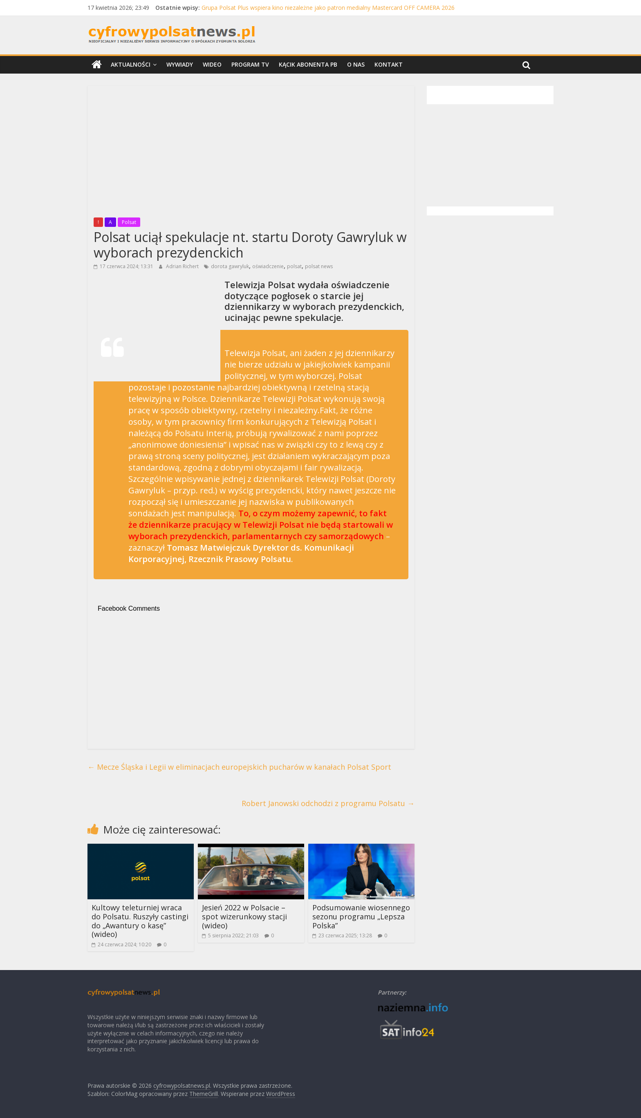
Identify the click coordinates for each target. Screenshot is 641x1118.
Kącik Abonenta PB (308, 64)
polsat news (319, 266)
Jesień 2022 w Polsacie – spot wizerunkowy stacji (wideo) (244, 916)
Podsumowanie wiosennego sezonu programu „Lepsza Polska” (361, 916)
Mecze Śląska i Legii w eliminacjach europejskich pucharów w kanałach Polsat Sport (239, 767)
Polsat (129, 222)
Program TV (250, 64)
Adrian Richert (183, 266)
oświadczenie (268, 266)
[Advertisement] (251, 149)
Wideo (212, 64)
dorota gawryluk (230, 266)
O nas (356, 64)
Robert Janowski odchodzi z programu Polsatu (328, 803)
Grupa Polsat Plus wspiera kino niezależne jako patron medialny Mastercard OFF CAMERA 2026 (328, 7)
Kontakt (388, 64)
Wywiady (179, 64)
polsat (294, 266)
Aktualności (130, 64)
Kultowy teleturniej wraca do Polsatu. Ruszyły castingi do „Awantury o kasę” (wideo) (140, 921)
